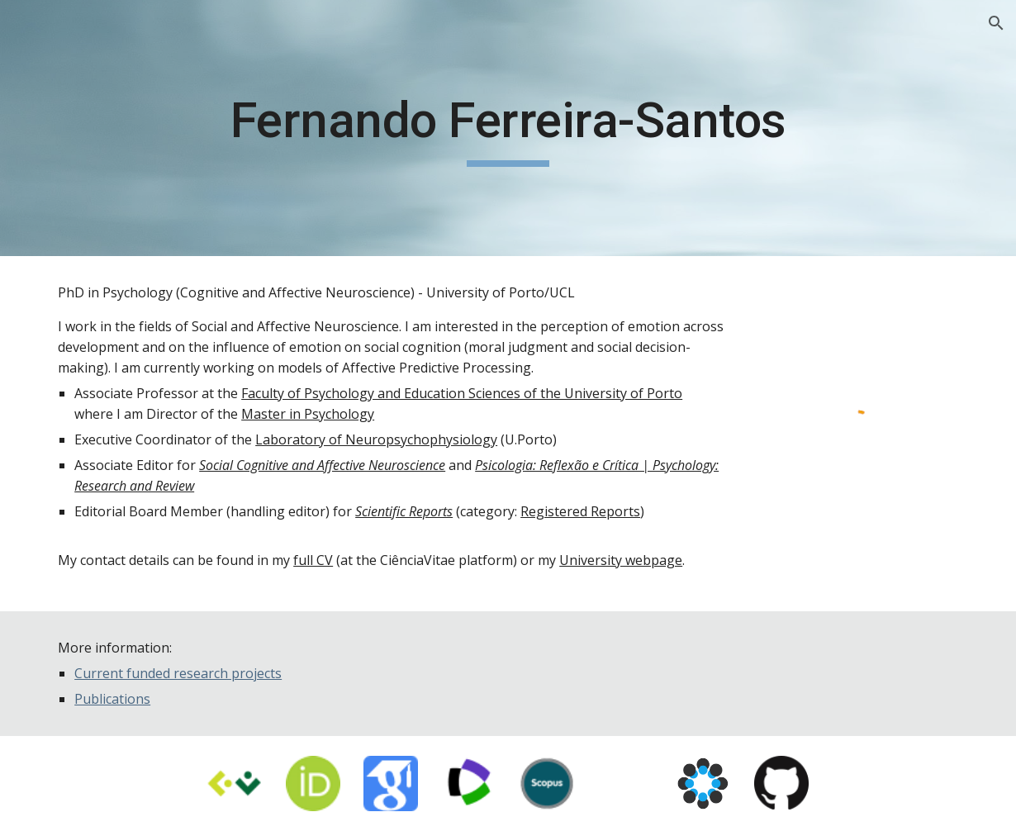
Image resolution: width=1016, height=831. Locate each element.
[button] (996, 23)
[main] (508, 128)
